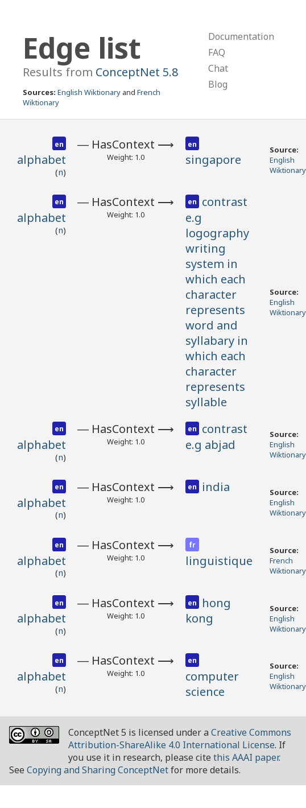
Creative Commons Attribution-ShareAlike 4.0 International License (179, 738)
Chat (218, 68)
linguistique (219, 560)
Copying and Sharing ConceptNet (97, 770)
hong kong (208, 610)
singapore (213, 159)
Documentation (241, 36)
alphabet (41, 159)
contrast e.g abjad (216, 436)
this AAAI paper (246, 757)
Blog (218, 84)
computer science (212, 684)
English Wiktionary (89, 92)
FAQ (216, 52)
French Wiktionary (288, 565)
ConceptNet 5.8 (137, 72)
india (216, 486)
